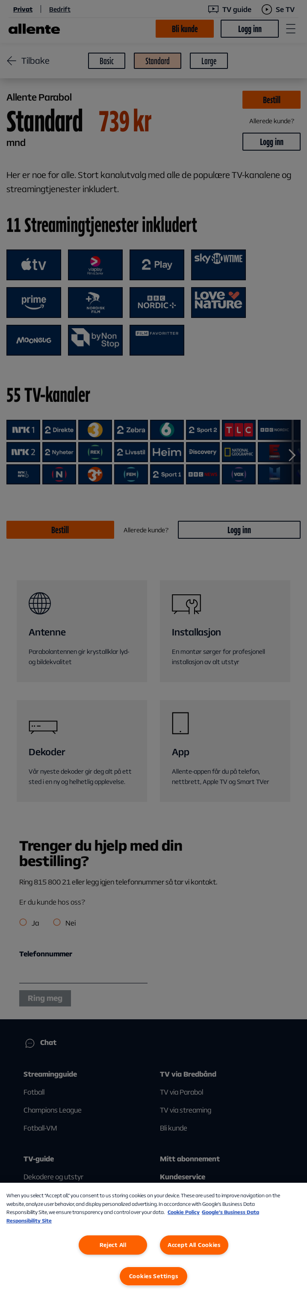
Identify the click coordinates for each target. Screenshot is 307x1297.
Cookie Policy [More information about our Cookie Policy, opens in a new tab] (184, 1212)
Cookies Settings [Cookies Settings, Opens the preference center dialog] (153, 1276)
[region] (153, 1240)
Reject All (113, 1244)
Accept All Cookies (194, 1244)
